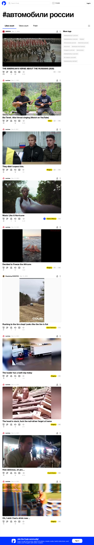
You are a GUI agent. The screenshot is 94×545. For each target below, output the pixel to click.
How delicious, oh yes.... (13, 470)
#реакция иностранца (78, 46)
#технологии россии (70, 43)
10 (59, 327)
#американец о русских (71, 54)
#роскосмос (80, 50)
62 (59, 121)
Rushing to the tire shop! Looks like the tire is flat (25, 324)
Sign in (77, 541)
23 (59, 72)
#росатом (67, 46)
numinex (7, 80)
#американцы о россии (71, 35)
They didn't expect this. (13, 166)
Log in (88, 3)
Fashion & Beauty (51, 218)
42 (59, 219)
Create (56, 3)
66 (59, 376)
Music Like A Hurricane (13, 215)
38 (59, 268)
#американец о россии (71, 39)
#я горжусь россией (70, 57)
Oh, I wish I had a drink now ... (16, 518)
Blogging (49, 170)
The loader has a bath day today (17, 373)
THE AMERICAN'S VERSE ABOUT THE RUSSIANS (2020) (28, 68)
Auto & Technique (51, 327)
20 (59, 170)
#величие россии (83, 43)
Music (50, 121)
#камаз (82, 39)
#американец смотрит (70, 61)
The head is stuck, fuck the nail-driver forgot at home (27, 421)
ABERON (8, 31)
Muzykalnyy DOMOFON (12, 276)
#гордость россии (69, 50)
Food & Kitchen (52, 473)
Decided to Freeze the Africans (16, 264)
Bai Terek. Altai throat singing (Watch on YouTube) (25, 117)
